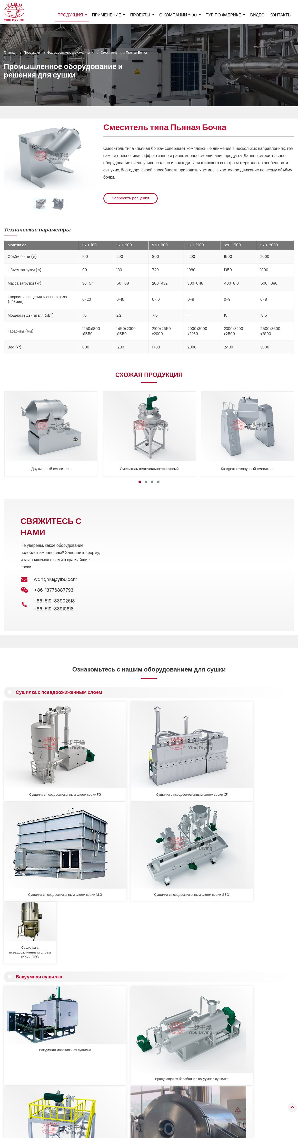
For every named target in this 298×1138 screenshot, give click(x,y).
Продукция (32, 52)
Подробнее (29, 971)
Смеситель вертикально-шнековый (149, 468)
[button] (140, 481)
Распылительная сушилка (136, 1032)
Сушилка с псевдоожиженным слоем (61, 692)
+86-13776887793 (271, 1056)
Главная (10, 52)
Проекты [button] (140, 15)
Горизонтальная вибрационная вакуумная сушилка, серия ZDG (204, 838)
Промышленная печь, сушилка (139, 1070)
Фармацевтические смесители (70, 52)
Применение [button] (107, 15)
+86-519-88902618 (55, 601)
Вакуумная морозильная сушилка (30, 835)
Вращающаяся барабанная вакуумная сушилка (88, 838)
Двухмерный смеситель (51, 468)
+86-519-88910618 (54, 609)
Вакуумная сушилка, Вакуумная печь (262, 835)
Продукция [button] (70, 15)
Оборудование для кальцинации (140, 1084)
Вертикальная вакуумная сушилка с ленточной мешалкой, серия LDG (146, 838)
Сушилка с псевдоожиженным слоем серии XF (88, 753)
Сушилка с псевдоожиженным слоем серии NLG (146, 753)
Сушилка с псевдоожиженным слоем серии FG (30, 753)
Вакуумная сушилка (40, 777)
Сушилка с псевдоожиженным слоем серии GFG (262, 752)
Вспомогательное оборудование (140, 1103)
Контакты (280, 15)
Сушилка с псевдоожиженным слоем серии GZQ (204, 753)
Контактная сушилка (131, 1057)
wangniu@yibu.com (56, 579)
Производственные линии (135, 1109)
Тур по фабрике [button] (224, 15)
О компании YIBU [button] (178, 15)
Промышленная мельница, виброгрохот (136, 1093)
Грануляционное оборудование (140, 1025)
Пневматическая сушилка (135, 1064)
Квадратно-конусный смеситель (247, 468)
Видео (257, 15)
